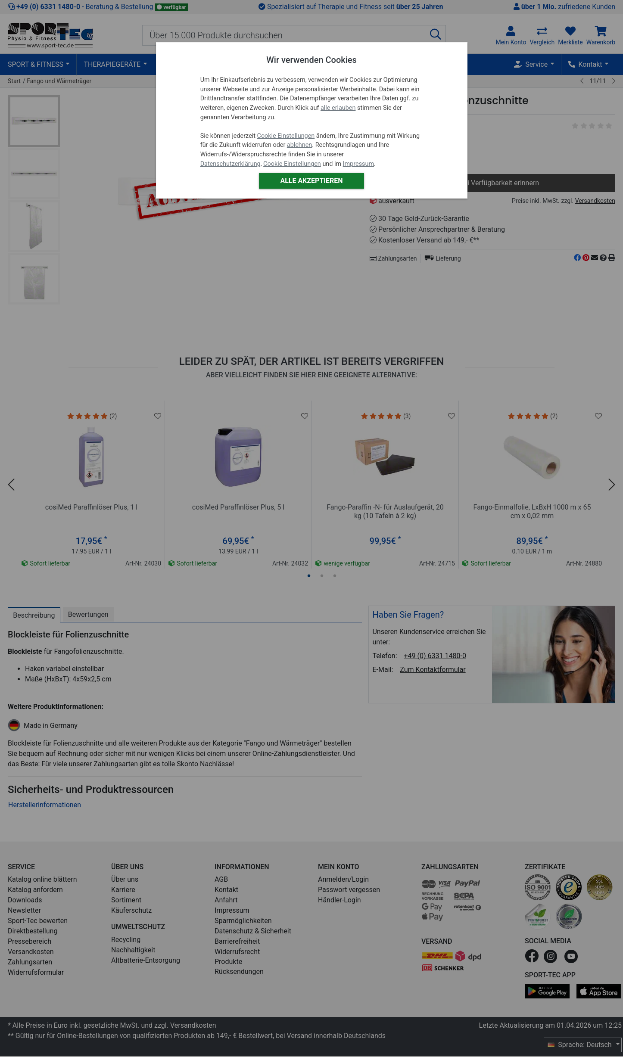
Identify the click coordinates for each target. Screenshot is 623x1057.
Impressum (358, 164)
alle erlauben (338, 108)
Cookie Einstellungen (286, 136)
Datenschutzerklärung (230, 164)
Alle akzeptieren (311, 181)
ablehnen (299, 145)
